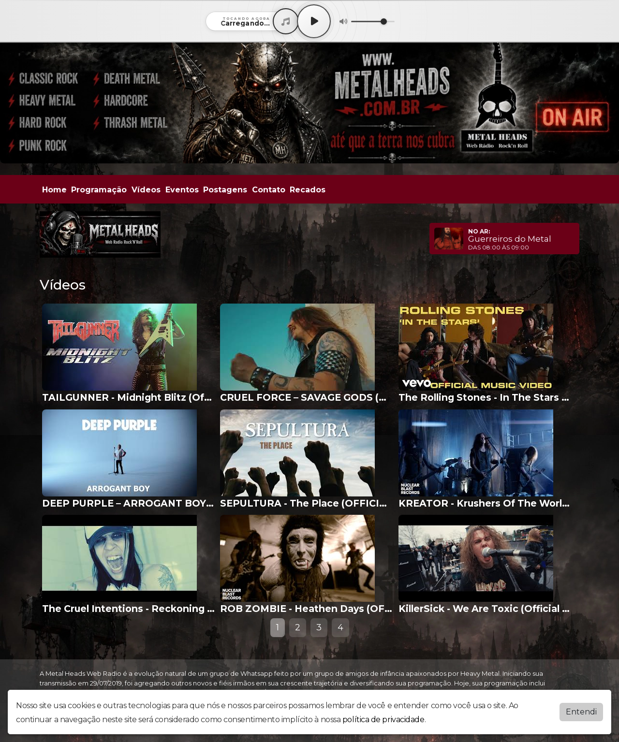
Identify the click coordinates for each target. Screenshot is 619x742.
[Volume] (373, 21)
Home (54, 189)
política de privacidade (383, 719)
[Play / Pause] (314, 21)
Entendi (581, 711)
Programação (99, 189)
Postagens (225, 189)
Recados (307, 189)
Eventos (182, 189)
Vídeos (146, 189)
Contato (268, 189)
